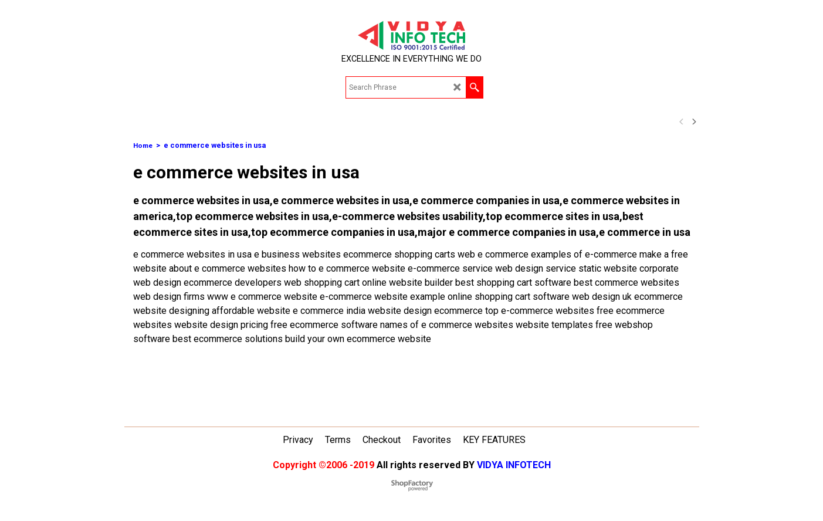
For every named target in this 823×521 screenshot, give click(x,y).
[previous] (682, 121)
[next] (694, 121)
